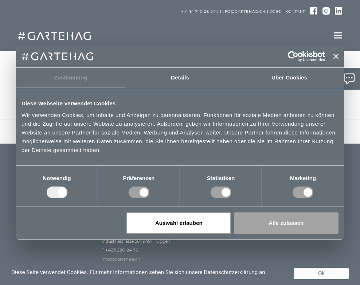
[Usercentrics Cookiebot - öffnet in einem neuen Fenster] (293, 56)
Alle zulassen (286, 223)
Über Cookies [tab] (289, 77)
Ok (321, 273)
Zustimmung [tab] (70, 77)
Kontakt (295, 11)
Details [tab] (180, 77)
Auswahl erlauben (179, 223)
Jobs (275, 11)
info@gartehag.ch (243, 11)
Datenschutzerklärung (231, 272)
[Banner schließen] (336, 56)
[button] (338, 35)
